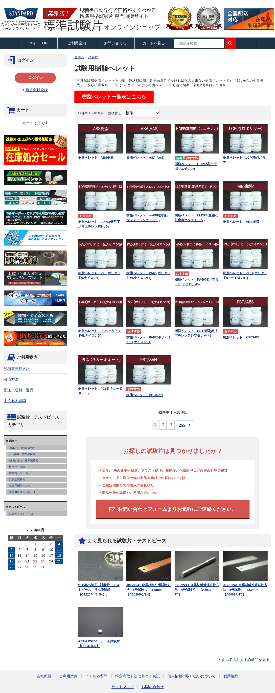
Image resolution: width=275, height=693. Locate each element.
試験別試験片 (17, 479)
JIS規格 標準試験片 (22, 447)
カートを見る (154, 43)
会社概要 (44, 676)
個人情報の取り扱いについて (191, 676)
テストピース (16, 506)
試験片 (93, 57)
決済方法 (11, 379)
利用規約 (230, 676)
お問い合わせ (115, 43)
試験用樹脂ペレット (21, 485)
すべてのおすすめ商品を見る (245, 659)
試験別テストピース (21, 513)
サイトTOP (38, 43)
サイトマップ (123, 687)
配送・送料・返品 (18, 390)
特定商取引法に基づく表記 (137, 676)
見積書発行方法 (17, 368)
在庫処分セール (18, 473)
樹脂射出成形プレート (22, 491)
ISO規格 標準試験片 (22, 454)
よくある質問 (15, 401)
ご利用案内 (68, 676)
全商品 (79, 57)
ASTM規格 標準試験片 (23, 460)
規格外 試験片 (18, 466)
